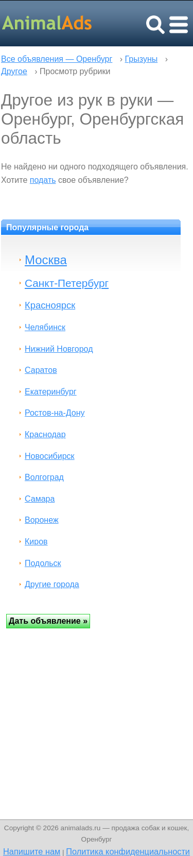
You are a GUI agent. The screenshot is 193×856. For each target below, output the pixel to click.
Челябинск (45, 327)
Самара (40, 498)
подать (43, 180)
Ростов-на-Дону (55, 412)
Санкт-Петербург (67, 283)
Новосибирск (50, 456)
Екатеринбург (51, 391)
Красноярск (50, 305)
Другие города (52, 584)
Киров (36, 541)
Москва (46, 260)
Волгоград (44, 477)
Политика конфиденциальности (128, 851)
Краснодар (45, 434)
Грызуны (141, 59)
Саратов (41, 370)
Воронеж (42, 520)
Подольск (43, 563)
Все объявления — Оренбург (56, 59)
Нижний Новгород (59, 349)
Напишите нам (31, 851)
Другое (14, 71)
